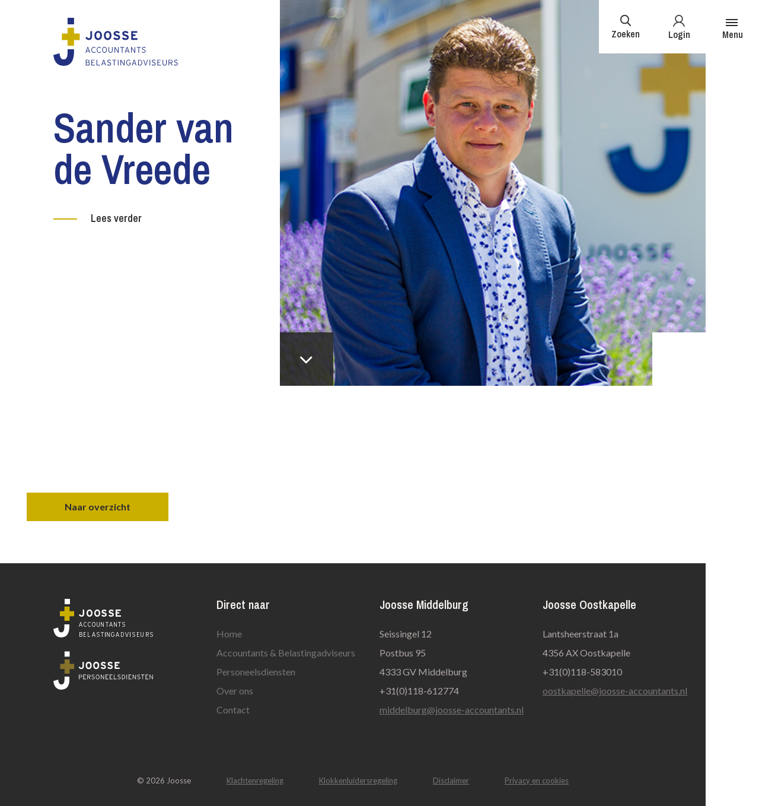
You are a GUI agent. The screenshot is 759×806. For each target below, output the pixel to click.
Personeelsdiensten (255, 671)
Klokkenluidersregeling (358, 780)
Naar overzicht (97, 506)
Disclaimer (451, 780)
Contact (233, 709)
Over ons (234, 690)
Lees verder (116, 218)
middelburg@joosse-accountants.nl (452, 709)
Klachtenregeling (255, 780)
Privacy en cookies (537, 780)
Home (229, 633)
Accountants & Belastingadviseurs (285, 652)
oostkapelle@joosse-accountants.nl (615, 690)
